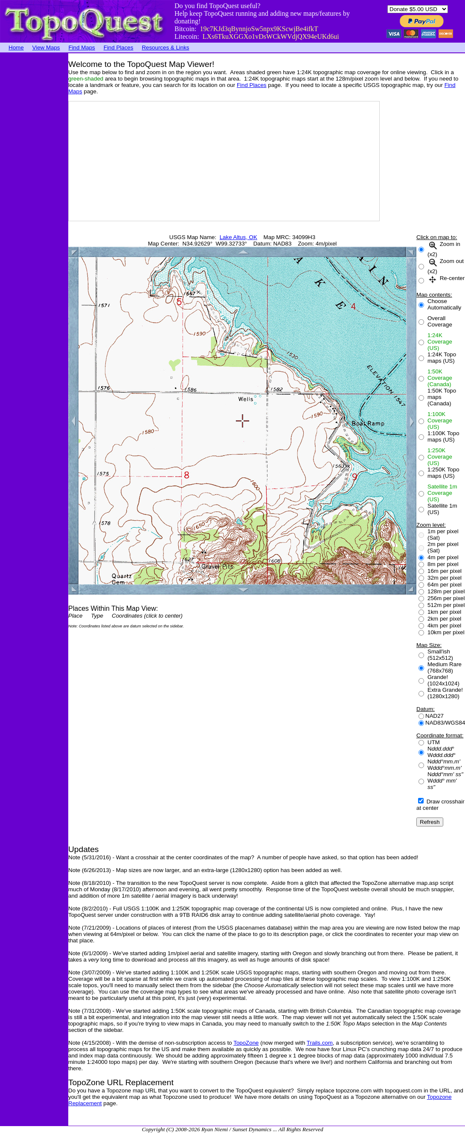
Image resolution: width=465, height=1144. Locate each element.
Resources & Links (165, 47)
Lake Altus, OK (238, 237)
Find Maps (82, 47)
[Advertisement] (34, 181)
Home (16, 47)
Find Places (119, 47)
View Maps (46, 47)
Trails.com (320, 1043)
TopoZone (246, 1043)
